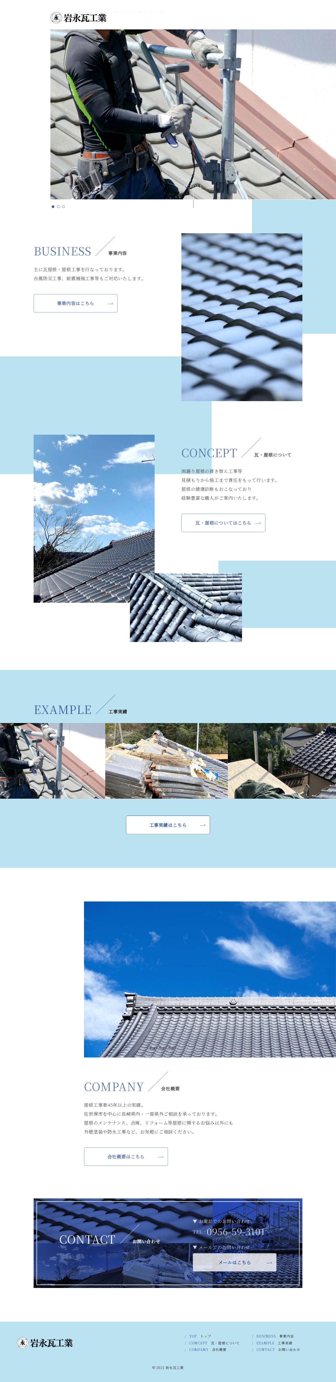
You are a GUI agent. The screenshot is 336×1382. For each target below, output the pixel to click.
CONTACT (25, 37)
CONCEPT (25, 130)
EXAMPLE (25, 99)
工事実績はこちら (168, 828)
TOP (25, 184)
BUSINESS (25, 160)
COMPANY (25, 68)
